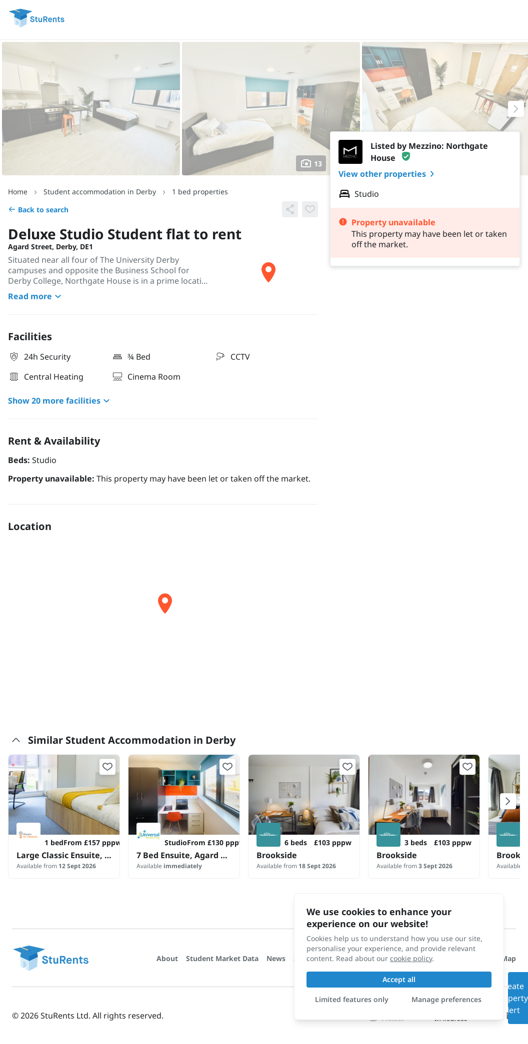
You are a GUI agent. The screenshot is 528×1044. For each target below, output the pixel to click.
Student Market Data (222, 958)
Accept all (399, 979)
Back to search (38, 209)
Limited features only (351, 999)
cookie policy (411, 958)
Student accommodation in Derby (100, 191)
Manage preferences (447, 999)
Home (18, 191)
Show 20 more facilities (60, 401)
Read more (36, 296)
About (167, 958)
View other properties (388, 174)
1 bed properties (200, 191)
